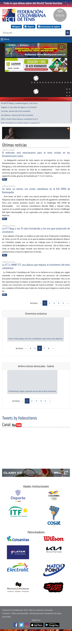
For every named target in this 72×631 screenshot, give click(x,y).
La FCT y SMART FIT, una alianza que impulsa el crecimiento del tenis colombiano (36, 265)
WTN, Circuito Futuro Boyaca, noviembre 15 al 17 (19, 118)
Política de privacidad (19, 612)
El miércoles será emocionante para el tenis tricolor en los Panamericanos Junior (36, 153)
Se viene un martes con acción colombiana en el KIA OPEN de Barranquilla (36, 190)
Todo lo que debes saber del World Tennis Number (36, 3)
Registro (29, 26)
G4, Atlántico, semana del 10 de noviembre (17, 114)
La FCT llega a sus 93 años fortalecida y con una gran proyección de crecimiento (36, 229)
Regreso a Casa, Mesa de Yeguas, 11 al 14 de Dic (19, 107)
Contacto (6, 612)
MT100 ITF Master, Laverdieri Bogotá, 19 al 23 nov (19, 103)
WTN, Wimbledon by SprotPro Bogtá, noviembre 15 (20, 122)
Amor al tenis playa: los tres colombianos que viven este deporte (36, 338)
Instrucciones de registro (49, 26)
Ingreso (16, 26)
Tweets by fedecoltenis (19, 417)
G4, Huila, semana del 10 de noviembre (15, 110)
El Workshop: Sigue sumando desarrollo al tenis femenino (32, 390)
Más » (5, 179)
